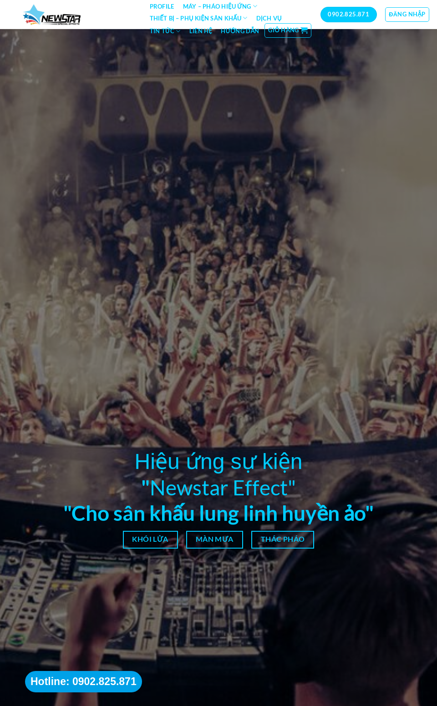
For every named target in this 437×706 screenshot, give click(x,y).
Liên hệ (200, 31)
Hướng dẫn (240, 31)
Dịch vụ (269, 18)
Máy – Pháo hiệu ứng (220, 6)
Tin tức (165, 31)
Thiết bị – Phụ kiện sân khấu (199, 18)
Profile (162, 6)
